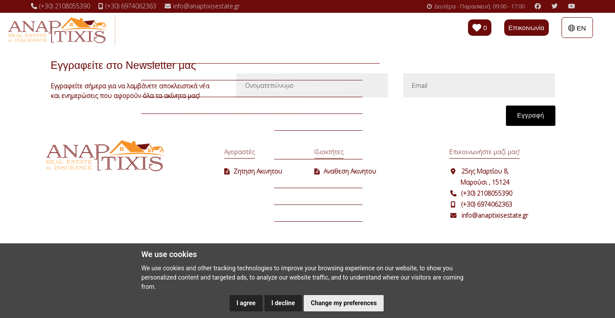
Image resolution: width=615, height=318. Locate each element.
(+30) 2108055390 (486, 193)
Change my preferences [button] (344, 303)
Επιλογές (260, 29)
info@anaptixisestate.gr (494, 215)
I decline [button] (283, 303)
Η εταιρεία (346, 29)
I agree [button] (246, 303)
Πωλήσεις (166, 29)
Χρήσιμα (302, 29)
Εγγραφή (530, 115)
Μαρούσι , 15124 (484, 182)
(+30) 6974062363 (486, 204)
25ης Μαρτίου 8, (485, 171)
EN (577, 28)
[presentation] (302, 120)
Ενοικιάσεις (213, 29)
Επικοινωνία (526, 27)
